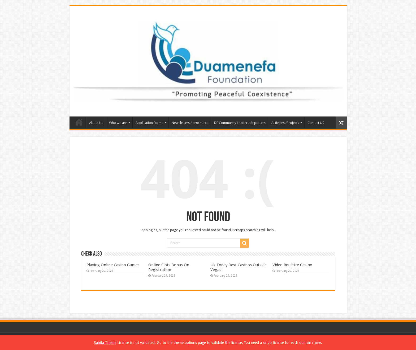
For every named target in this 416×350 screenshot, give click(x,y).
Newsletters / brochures (190, 123)
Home (79, 122)
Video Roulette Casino (292, 264)
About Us (96, 123)
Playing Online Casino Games (113, 264)
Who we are (118, 123)
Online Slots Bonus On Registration (168, 267)
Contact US (315, 123)
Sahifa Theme (105, 342)
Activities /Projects (285, 123)
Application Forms (149, 123)
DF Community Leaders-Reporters (240, 123)
